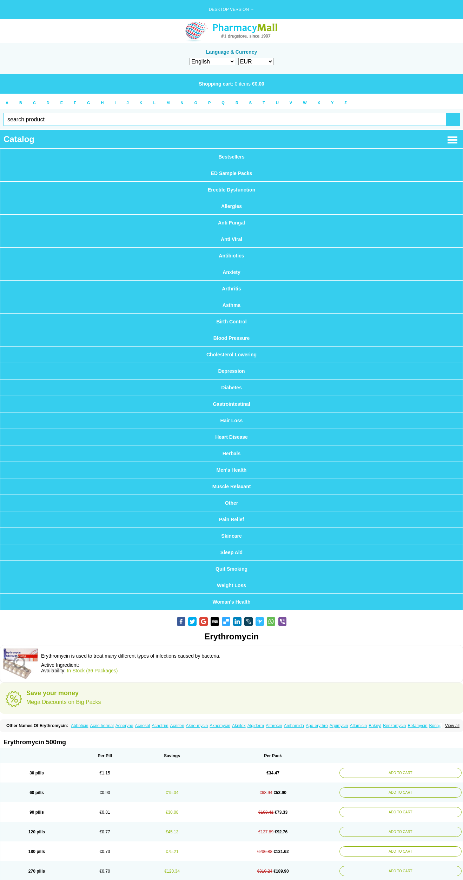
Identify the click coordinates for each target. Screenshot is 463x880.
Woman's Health (231, 602)
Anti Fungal (231, 223)
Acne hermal (101, 725)
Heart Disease (231, 437)
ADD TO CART (400, 773)
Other (231, 503)
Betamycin (418, 725)
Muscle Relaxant (231, 486)
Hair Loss (231, 420)
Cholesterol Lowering (231, 354)
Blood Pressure (231, 338)
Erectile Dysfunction (231, 190)
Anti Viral (231, 239)
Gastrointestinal (231, 404)
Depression (231, 371)
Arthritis (231, 288)
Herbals (231, 453)
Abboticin (79, 725)
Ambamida (294, 725)
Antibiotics (231, 255)
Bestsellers (231, 157)
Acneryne (124, 725)
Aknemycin (220, 725)
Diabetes (231, 387)
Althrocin (274, 725)
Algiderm (255, 725)
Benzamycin (394, 725)
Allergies (231, 206)
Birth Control (231, 321)
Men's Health (232, 470)
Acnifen (177, 725)
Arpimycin (339, 725)
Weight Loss (231, 585)
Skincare (231, 536)
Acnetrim (160, 725)
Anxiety (231, 272)
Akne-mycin (197, 725)
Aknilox (239, 725)
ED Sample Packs (231, 173)
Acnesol (142, 725)
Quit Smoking (231, 569)
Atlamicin (358, 725)
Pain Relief (231, 519)
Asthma (231, 305)
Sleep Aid (231, 552)
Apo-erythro (317, 725)
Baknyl (375, 725)
